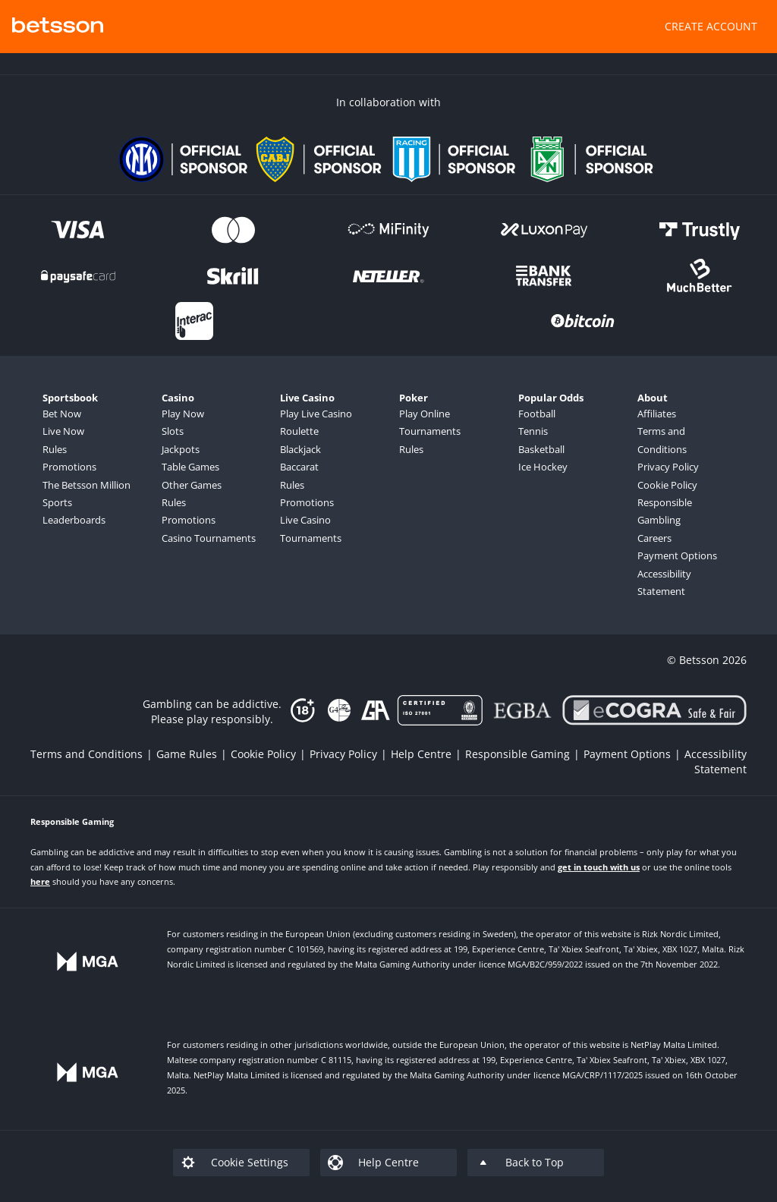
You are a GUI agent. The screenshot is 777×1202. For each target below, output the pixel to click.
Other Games (192, 485)
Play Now (183, 413)
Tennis (533, 431)
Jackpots (181, 449)
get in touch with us (599, 867)
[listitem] (93, 754)
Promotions (69, 467)
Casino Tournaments (209, 538)
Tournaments (430, 431)
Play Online (424, 413)
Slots (173, 431)
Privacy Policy (668, 467)
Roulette (299, 431)
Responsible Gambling (664, 511)
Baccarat (299, 467)
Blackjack (300, 449)
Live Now (63, 431)
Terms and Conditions (662, 439)
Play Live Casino (316, 413)
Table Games (190, 467)
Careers (654, 538)
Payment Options (677, 555)
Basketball (541, 449)
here (40, 881)
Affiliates (656, 413)
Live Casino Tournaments (310, 528)
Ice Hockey (543, 467)
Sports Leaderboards (73, 511)
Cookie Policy (667, 485)
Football (536, 413)
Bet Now (61, 413)
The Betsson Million (86, 485)
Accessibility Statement (664, 582)
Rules (54, 449)
